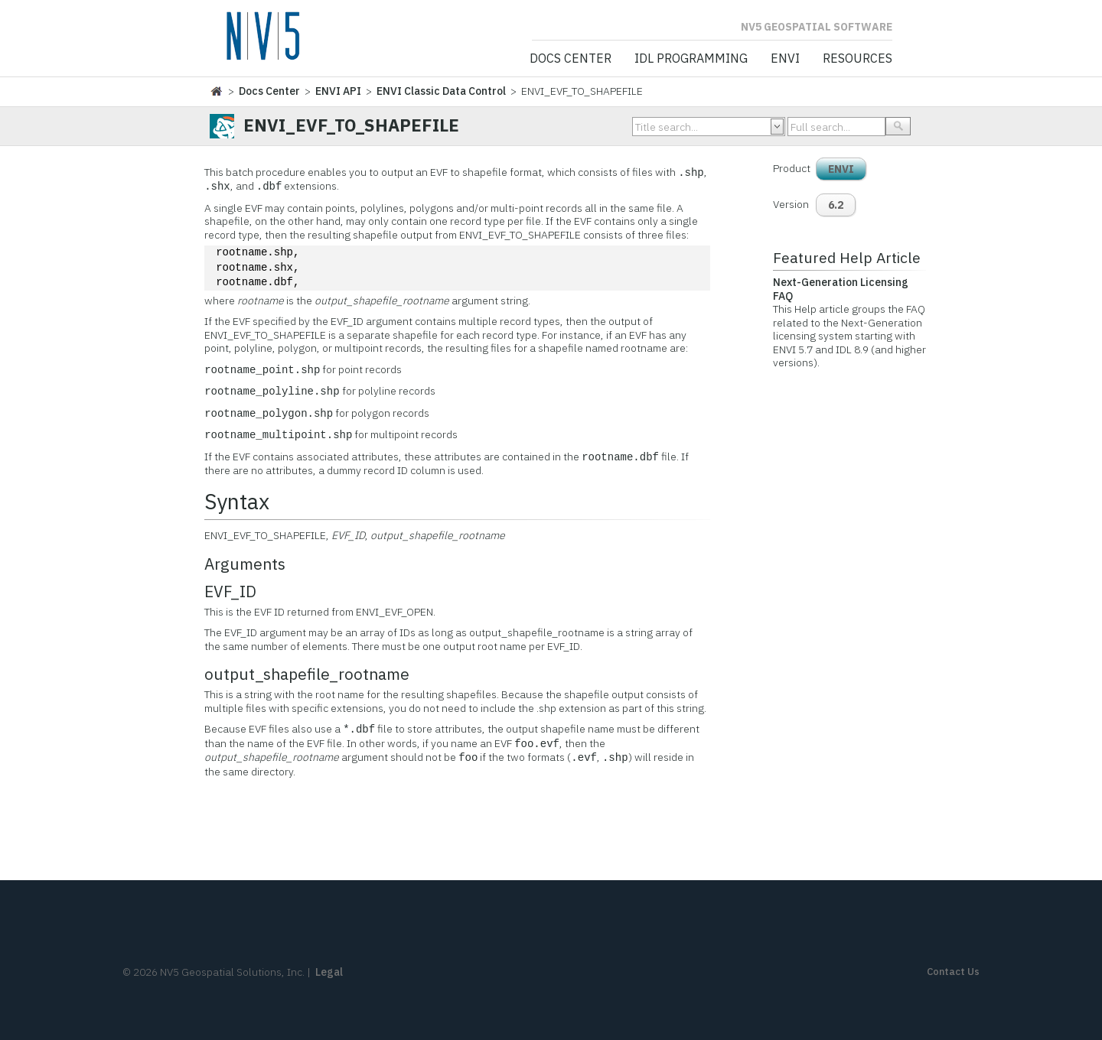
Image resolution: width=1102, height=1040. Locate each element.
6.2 (835, 205)
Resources (857, 59)
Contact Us (953, 971)
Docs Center (570, 59)
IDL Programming (691, 59)
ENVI (785, 59)
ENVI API (338, 91)
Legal (329, 972)
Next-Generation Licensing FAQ (840, 289)
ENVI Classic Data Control (441, 91)
